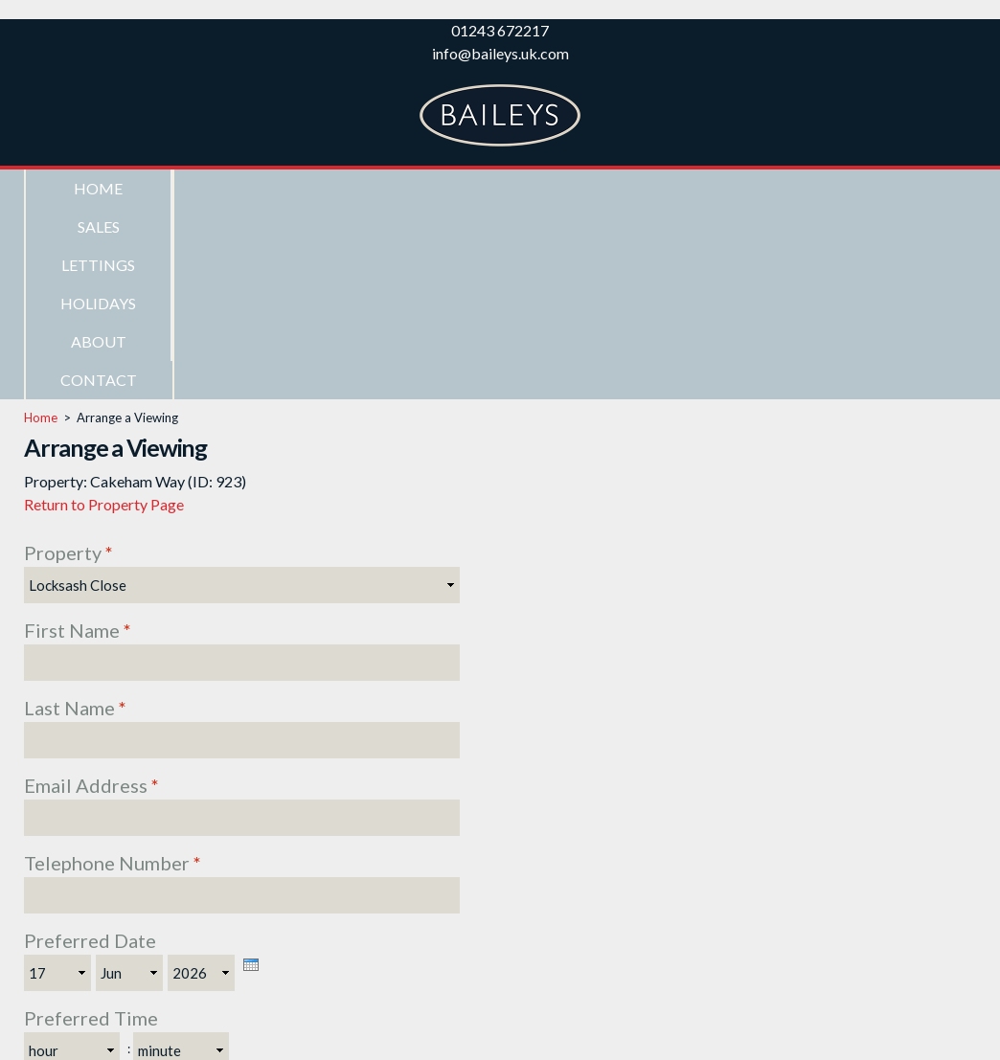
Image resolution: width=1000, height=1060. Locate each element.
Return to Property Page (104, 313)
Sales (245, 188)
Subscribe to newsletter (142, 903)
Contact (831, 188)
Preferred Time (91, 826)
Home (98, 188)
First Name (77, 438)
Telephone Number (112, 671)
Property (68, 361)
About (685, 188)
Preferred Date (90, 748)
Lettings (391, 188)
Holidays (538, 188)
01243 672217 (500, 30)
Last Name (75, 516)
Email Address (91, 593)
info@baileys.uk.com (500, 53)
